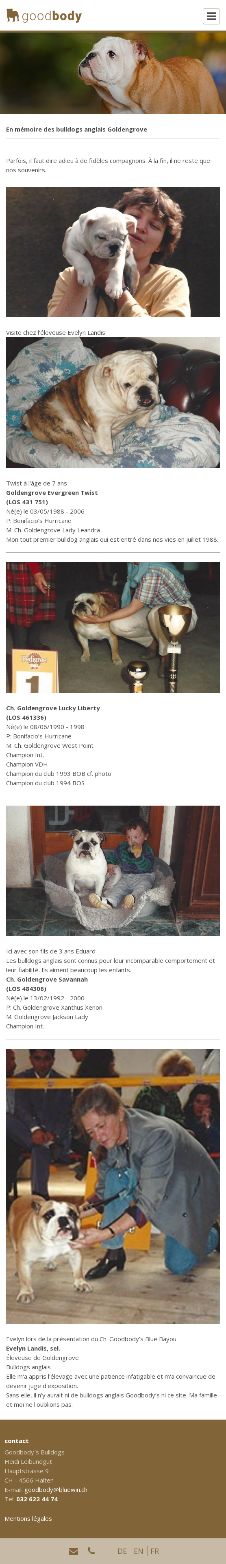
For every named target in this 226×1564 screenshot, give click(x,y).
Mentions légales (28, 1518)
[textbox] (113, 998)
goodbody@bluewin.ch (55, 1489)
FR (154, 1551)
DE (122, 1551)
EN (138, 1551)
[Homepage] (44, 15)
